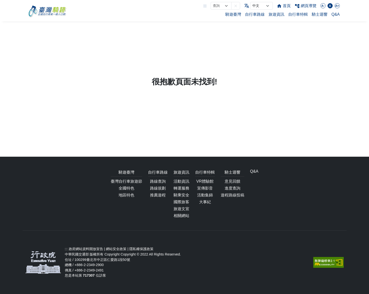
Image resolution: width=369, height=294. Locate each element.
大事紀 (205, 202)
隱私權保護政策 (141, 249)
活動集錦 (205, 195)
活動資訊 (181, 181)
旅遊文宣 (181, 209)
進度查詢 (232, 188)
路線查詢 (158, 181)
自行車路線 (255, 14)
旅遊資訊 (276, 14)
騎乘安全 (181, 195)
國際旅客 (181, 202)
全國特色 (126, 188)
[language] (261, 6)
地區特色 (126, 195)
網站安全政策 (116, 249)
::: (204, 6)
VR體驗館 (204, 181)
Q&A (335, 14)
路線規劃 (158, 188)
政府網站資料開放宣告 (86, 249)
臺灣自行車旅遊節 (126, 181)
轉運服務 (181, 188)
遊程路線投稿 (232, 195)
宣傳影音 (205, 188)
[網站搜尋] (221, 6)
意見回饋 (232, 181)
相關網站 (181, 216)
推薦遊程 (158, 195)
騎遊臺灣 (233, 14)
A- (323, 6)
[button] (235, 6)
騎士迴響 (320, 14)
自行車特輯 (298, 14)
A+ (337, 6)
